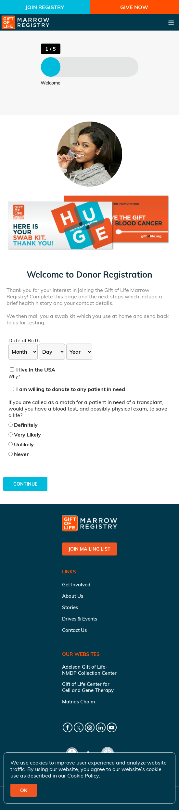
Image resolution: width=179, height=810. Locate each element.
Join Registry (44, 7)
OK (23, 790)
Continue (25, 484)
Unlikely (21, 444)
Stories (70, 607)
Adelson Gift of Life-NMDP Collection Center (89, 670)
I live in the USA (32, 369)
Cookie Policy (83, 775)
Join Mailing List (89, 549)
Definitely (23, 425)
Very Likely (24, 434)
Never (18, 454)
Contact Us (74, 630)
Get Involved (76, 584)
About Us (72, 596)
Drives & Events (79, 619)
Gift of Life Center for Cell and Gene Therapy (88, 687)
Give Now (134, 7)
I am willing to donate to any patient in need (67, 389)
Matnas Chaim (78, 702)
